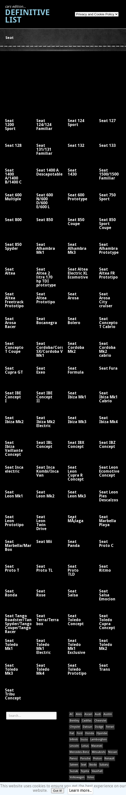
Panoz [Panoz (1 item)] (74, 758)
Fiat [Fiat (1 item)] (72, 733)
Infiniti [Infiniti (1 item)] (74, 739)
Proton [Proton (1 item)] (97, 758)
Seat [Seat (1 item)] (83, 764)
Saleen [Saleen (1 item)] (74, 764)
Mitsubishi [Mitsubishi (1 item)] (98, 752)
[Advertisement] (31, 82)
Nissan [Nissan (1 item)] (112, 752)
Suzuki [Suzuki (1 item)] (74, 771)
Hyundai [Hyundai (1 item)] (102, 733)
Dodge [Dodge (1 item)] (99, 726)
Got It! (57, 791)
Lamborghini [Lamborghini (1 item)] (98, 739)
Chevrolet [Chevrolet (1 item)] (100, 720)
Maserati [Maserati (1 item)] (96, 745)
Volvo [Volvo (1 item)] (90, 777)
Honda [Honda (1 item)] (89, 733)
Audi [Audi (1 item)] (98, 714)
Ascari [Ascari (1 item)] (88, 714)
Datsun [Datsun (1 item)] (87, 726)
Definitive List (27, 14)
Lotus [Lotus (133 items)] (85, 745)
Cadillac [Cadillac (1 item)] (87, 720)
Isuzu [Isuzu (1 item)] (84, 739)
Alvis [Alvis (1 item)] (79, 714)
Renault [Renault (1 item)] (109, 758)
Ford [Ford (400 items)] (80, 733)
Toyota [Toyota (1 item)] (85, 771)
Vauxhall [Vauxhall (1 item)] (97, 771)
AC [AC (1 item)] (71, 714)
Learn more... (80, 790)
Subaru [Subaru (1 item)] (103, 764)
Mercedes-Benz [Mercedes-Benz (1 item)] (79, 752)
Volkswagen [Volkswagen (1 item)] (77, 777)
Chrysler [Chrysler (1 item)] (75, 726)
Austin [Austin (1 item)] (108, 714)
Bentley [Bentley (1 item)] (74, 720)
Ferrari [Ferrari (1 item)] (110, 726)
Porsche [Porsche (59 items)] (85, 758)
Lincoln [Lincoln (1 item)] (74, 745)
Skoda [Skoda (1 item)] (93, 764)
